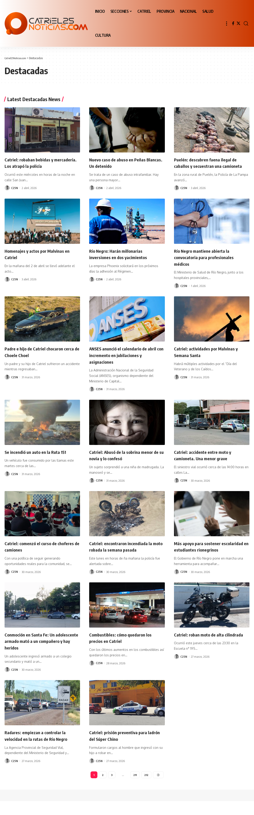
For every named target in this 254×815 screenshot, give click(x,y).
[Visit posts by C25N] (7, 187)
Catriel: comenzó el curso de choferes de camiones (34, 552)
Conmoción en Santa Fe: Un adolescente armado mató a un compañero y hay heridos (37, 654)
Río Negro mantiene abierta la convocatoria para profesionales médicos (208, 263)
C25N (14, 188)
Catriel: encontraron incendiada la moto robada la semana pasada (125, 552)
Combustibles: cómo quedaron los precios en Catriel (125, 650)
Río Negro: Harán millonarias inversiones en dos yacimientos (122, 260)
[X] (238, 23)
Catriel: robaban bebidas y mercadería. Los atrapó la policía (39, 162)
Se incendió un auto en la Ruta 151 (40, 458)
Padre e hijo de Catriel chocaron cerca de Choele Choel (38, 358)
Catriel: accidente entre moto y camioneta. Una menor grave (207, 461)
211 (135, 788)
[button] (226, 23)
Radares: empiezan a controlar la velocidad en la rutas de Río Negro (41, 748)
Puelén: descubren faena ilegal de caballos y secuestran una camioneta (209, 166)
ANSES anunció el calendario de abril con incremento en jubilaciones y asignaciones (122, 361)
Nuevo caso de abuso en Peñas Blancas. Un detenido (121, 162)
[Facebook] (233, 23)
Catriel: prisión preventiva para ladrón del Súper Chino (122, 748)
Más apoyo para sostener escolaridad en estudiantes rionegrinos (202, 556)
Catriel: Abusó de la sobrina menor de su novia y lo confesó (125, 461)
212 (146, 788)
